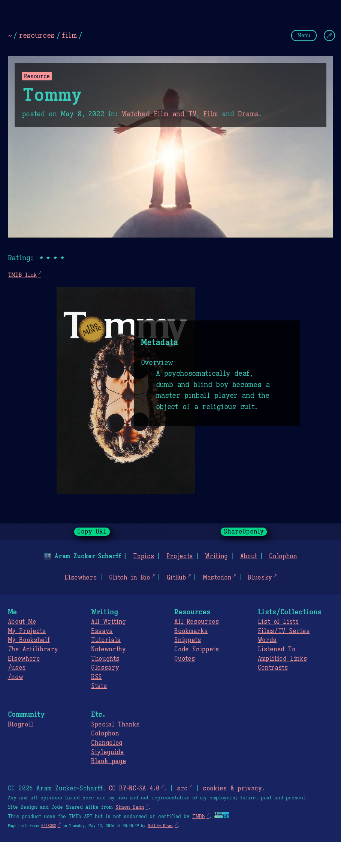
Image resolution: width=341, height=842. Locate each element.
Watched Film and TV (159, 114)
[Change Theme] (329, 35)
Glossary (105, 668)
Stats (99, 686)
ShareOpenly (244, 531)
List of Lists (278, 622)
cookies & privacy (232, 788)
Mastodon (217, 577)
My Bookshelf (29, 640)
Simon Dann (129, 807)
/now (15, 677)
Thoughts (105, 659)
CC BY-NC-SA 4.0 (134, 788)
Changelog (107, 743)
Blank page (108, 761)
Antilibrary (33, 649)
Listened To (277, 649)
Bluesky (260, 577)
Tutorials (106, 640)
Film (210, 114)
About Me (22, 622)
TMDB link (22, 274)
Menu (304, 35)
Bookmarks (191, 631)
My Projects (27, 631)
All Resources (196, 622)
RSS (96, 677)
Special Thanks (115, 724)
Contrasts (273, 668)
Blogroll (20, 724)
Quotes (184, 659)
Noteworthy (108, 649)
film (69, 35)
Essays (102, 631)
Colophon (283, 556)
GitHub (176, 577)
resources (37, 35)
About (248, 556)
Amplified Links (282, 659)
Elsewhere (80, 577)
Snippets (187, 640)
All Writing (108, 622)
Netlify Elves (160, 825)
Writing (216, 556)
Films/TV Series (284, 631)
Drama (248, 114)
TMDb (198, 817)
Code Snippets (196, 649)
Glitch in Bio (129, 577)
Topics (143, 556)
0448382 (48, 825)
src (182, 788)
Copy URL (92, 531)
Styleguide (107, 752)
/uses (17, 668)
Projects (179, 556)
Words (267, 640)
